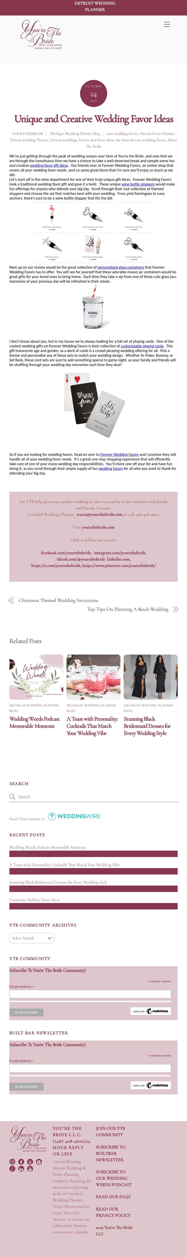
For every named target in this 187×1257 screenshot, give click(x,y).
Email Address (21, 986)
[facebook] (21, 1161)
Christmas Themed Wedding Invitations (59, 600)
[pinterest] (39, 1161)
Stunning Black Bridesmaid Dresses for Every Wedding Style (147, 726)
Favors (84, 140)
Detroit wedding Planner (29, 140)
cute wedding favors (122, 133)
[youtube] (30, 1168)
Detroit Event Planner (157, 133)
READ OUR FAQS (113, 1196)
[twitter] (30, 1161)
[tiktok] (12, 1168)
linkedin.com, (119, 559)
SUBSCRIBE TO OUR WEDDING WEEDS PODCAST (114, 1178)
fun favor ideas (102, 140)
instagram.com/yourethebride (119, 552)
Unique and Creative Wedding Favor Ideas (93, 118)
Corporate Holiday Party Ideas (34, 899)
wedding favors (154, 140)
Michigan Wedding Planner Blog (75, 133)
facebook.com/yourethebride (66, 552)
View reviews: (30, 818)
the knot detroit (128, 140)
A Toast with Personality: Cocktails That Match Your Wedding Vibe (92, 726)
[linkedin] (21, 1168)
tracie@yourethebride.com (99, 514)
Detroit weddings (63, 140)
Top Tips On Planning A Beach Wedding (127, 609)
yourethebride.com (98, 527)
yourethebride (27, 134)
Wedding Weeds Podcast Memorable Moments (34, 722)
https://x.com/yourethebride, (56, 565)
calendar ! (82, 1232)
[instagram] (12, 1161)
